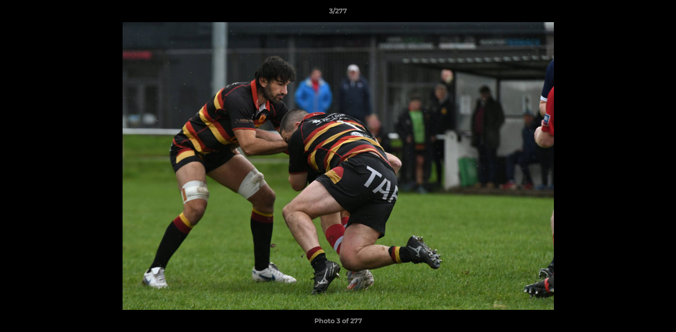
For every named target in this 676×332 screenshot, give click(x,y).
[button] (659, 13)
